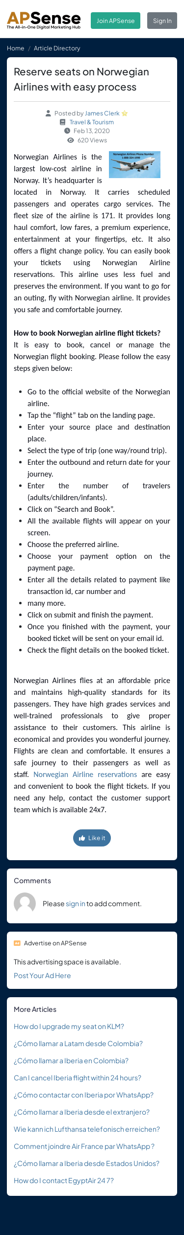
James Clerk (102, 113)
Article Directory (57, 48)
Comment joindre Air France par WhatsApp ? (84, 1146)
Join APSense (116, 20)
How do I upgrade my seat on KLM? (69, 1026)
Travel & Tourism (92, 122)
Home (16, 48)
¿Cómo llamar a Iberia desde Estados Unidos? (86, 1163)
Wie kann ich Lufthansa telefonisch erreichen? (87, 1128)
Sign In (162, 20)
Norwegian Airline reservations (85, 774)
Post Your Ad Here (42, 975)
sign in (75, 903)
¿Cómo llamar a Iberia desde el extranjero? (82, 1111)
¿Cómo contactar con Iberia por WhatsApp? (84, 1094)
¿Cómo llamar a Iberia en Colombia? (71, 1060)
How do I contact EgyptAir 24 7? (64, 1180)
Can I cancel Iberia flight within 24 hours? (77, 1077)
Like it (92, 838)
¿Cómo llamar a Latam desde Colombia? (78, 1043)
